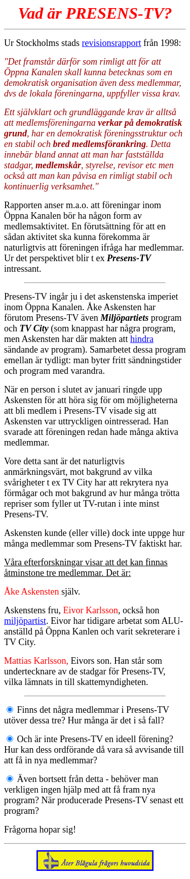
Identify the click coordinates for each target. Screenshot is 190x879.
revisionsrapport (111, 43)
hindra (142, 339)
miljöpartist (25, 621)
